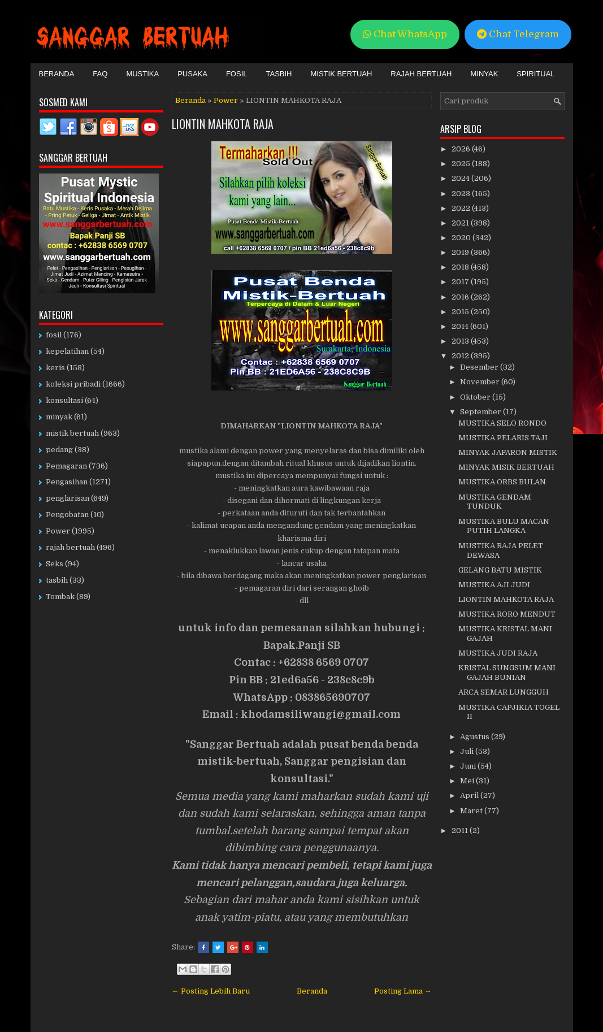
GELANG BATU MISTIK (500, 570)
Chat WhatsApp (405, 34)
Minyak (484, 74)
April (470, 795)
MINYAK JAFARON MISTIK (507, 452)
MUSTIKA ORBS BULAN (502, 482)
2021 (461, 223)
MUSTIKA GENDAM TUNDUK (494, 502)
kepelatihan (67, 351)
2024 (461, 178)
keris (55, 367)
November (480, 382)
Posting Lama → (403, 991)
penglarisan (67, 498)
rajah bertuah (70, 547)
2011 (461, 830)
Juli (467, 751)
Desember (480, 367)
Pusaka (192, 74)
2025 (462, 163)
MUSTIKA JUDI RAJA (497, 653)
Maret (472, 810)
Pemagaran (66, 466)
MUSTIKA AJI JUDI (494, 584)
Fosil (237, 74)
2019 (461, 252)
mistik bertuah (72, 433)
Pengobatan (67, 514)
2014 (461, 326)
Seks (54, 564)
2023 (462, 193)
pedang (59, 449)
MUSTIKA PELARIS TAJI (503, 437)
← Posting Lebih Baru (211, 991)
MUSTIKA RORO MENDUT (507, 614)
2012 (461, 356)
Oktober (476, 397)
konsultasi (64, 400)
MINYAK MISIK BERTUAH (506, 467)
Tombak (60, 596)
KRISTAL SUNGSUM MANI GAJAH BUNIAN (507, 673)
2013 (461, 341)
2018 (461, 267)
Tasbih (279, 74)
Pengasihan (67, 482)
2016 (461, 297)
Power (226, 100)
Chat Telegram (518, 34)
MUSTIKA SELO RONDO (502, 423)
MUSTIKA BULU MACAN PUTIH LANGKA (503, 526)
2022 (462, 208)
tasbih (57, 580)
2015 (461, 311)
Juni (469, 766)
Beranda (57, 74)
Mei (468, 781)
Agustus (475, 736)
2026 (462, 149)
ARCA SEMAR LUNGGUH (503, 692)
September (481, 411)
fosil (54, 335)
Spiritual (535, 74)
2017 (461, 281)
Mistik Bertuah (341, 74)
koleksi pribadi (73, 384)
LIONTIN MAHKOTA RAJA (223, 124)
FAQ (100, 74)
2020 (462, 237)
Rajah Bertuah (421, 74)
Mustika (142, 74)
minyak (59, 417)
